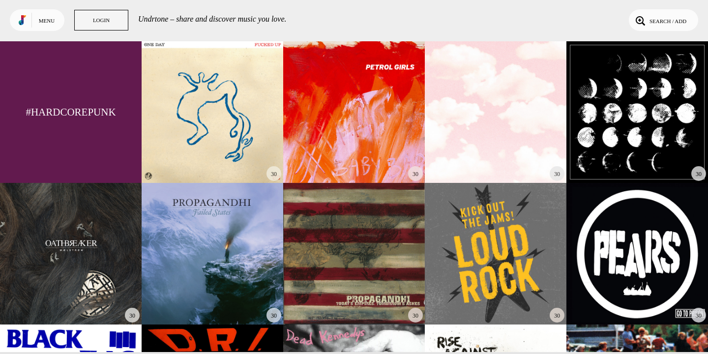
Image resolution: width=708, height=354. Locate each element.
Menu (47, 21)
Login (101, 20)
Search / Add (660, 20)
